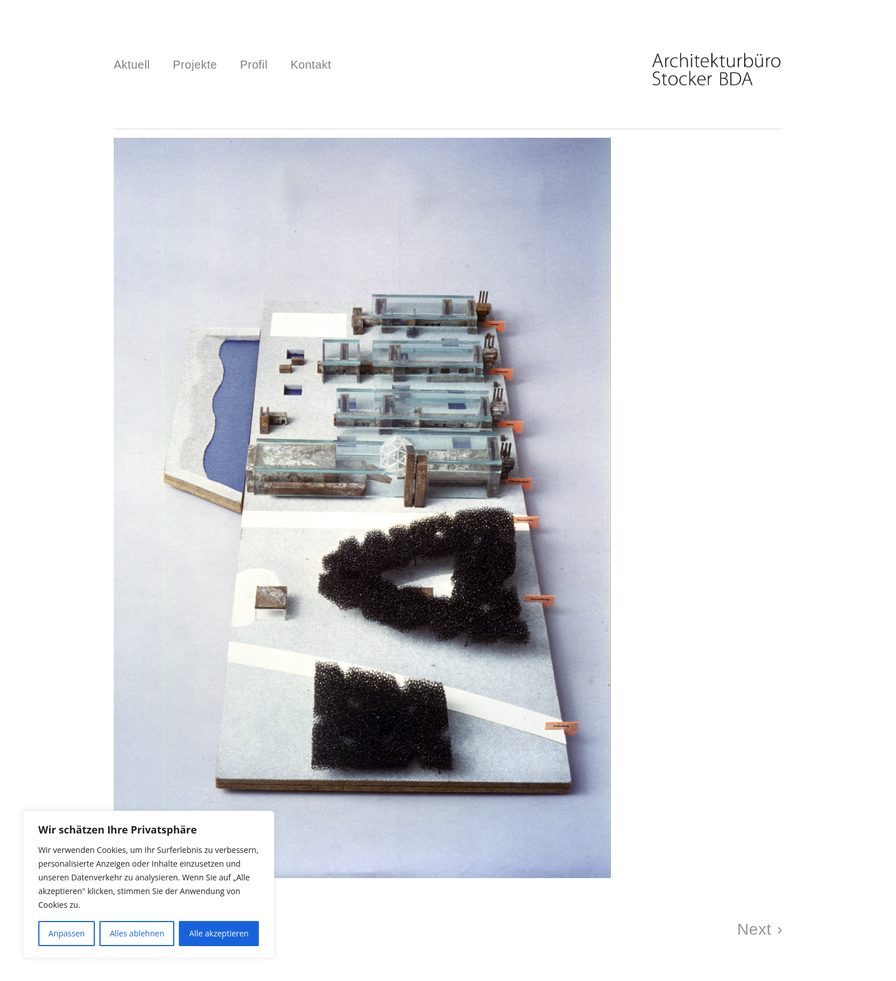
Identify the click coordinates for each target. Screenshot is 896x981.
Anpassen (67, 933)
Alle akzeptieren (219, 933)
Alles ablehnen (137, 933)
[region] (148, 884)
